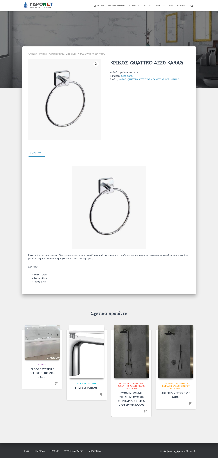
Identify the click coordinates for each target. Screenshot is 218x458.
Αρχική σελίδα (34, 54)
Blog (26, 451)
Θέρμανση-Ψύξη (116, 6)
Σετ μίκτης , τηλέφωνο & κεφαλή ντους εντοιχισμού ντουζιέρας (131, 386)
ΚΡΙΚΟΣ (165, 79)
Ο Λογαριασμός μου (73, 451)
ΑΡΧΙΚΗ (98, 5)
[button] (96, 64)
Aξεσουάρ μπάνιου (56, 54)
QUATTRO (133, 79)
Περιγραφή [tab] (37, 153)
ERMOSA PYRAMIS (86, 388)
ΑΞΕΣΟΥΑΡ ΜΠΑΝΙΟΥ (149, 79)
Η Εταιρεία (40, 451)
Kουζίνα (181, 6)
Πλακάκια (160, 6)
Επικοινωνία (95, 451)
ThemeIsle (191, 451)
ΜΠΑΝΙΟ (175, 79)
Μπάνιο (147, 6)
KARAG (122, 79)
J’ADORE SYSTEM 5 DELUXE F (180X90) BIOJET (42, 373)
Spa (171, 6)
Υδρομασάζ (42, 364)
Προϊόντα (54, 451)
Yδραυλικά (134, 6)
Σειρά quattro (71, 54)
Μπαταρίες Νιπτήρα (86, 383)
